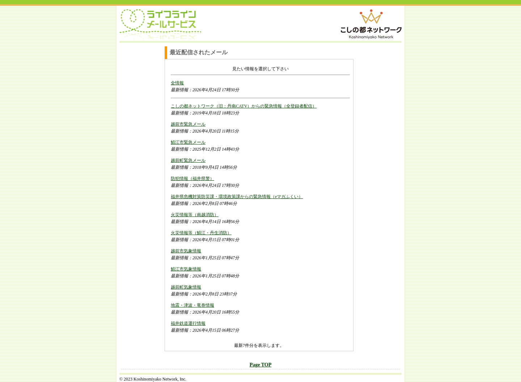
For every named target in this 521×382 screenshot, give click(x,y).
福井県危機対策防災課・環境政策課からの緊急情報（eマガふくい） (237, 196)
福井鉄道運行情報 (188, 323)
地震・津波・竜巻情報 (192, 305)
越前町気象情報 (186, 287)
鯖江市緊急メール (188, 142)
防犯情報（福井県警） (192, 178)
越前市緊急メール (188, 124)
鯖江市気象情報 (186, 269)
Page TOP (261, 365)
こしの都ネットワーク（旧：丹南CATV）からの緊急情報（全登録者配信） (244, 106)
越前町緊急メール (188, 160)
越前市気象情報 (186, 250)
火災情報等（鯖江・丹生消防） (201, 232)
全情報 (177, 82)
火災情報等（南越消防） (195, 214)
